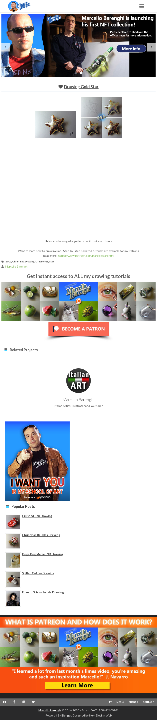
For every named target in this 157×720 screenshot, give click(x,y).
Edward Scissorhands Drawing (43, 592)
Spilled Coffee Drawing (38, 573)
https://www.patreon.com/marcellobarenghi (86, 255)
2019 (8, 261)
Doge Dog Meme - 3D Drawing (42, 554)
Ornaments (41, 261)
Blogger (66, 715)
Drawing (29, 261)
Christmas (18, 261)
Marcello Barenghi (49, 710)
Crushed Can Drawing (37, 516)
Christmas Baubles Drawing (41, 535)
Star (51, 261)
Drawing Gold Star (81, 86)
